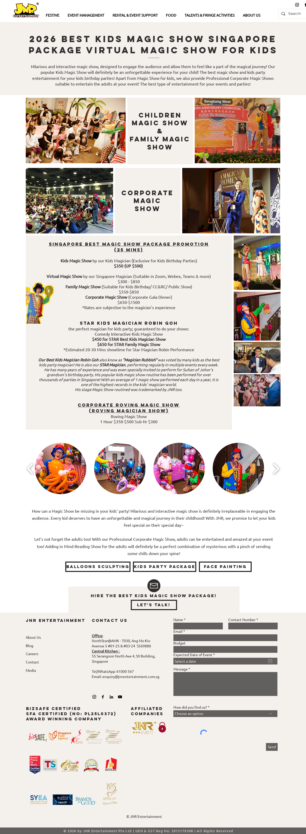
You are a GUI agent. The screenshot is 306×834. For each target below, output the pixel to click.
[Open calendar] (270, 661)
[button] (53, 15)
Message (180, 669)
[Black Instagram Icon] (297, 4)
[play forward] (276, 468)
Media (31, 670)
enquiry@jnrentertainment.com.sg (130, 676)
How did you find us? (190, 707)
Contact (32, 662)
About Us (33, 637)
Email (178, 631)
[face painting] (225, 567)
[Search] (295, 13)
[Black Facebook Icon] (102, 696)
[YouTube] (120, 696)
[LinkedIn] (111, 696)
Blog (29, 645)
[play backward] (30, 468)
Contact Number (242, 619)
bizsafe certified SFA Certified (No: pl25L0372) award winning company (71, 713)
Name (178, 619)
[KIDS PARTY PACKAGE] (164, 567)
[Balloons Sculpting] (98, 567)
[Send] (272, 747)
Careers (32, 653)
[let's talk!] (154, 605)
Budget (179, 643)
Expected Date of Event (195, 654)
